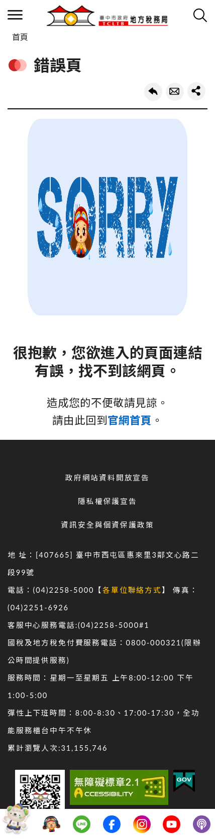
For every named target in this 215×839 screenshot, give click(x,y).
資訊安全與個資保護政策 (107, 525)
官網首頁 (130, 420)
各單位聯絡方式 (132, 590)
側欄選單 (15, 15)
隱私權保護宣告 (107, 501)
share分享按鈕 (196, 91)
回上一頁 (153, 92)
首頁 (20, 37)
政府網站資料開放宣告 (107, 477)
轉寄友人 (175, 92)
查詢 (200, 15)
